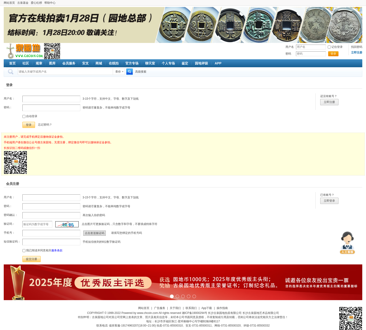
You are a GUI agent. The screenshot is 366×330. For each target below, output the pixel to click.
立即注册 (329, 102)
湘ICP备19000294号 (194, 313)
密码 (288, 53)
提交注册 (31, 259)
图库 (52, 63)
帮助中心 (50, 2)
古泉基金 (22, 2)
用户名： (9, 98)
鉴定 (185, 63)
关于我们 (175, 308)
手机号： (9, 232)
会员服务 (68, 63)
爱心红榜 (36, 2)
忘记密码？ (45, 124)
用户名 (289, 47)
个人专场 (168, 63)
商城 (98, 63)
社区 (25, 63)
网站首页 (9, 2)
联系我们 (191, 308)
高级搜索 (140, 71)
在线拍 (114, 63)
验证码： (9, 223)
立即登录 (329, 200)
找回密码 (356, 47)
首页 (12, 63)
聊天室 (150, 63)
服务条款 (57, 250)
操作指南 (222, 308)
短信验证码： (12, 241)
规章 (39, 63)
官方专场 (131, 63)
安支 (85, 63)
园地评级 (201, 63)
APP (218, 63)
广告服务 (159, 308)
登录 (333, 53)
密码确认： (11, 215)
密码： (8, 107)
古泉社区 (24, 51)
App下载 (206, 308)
